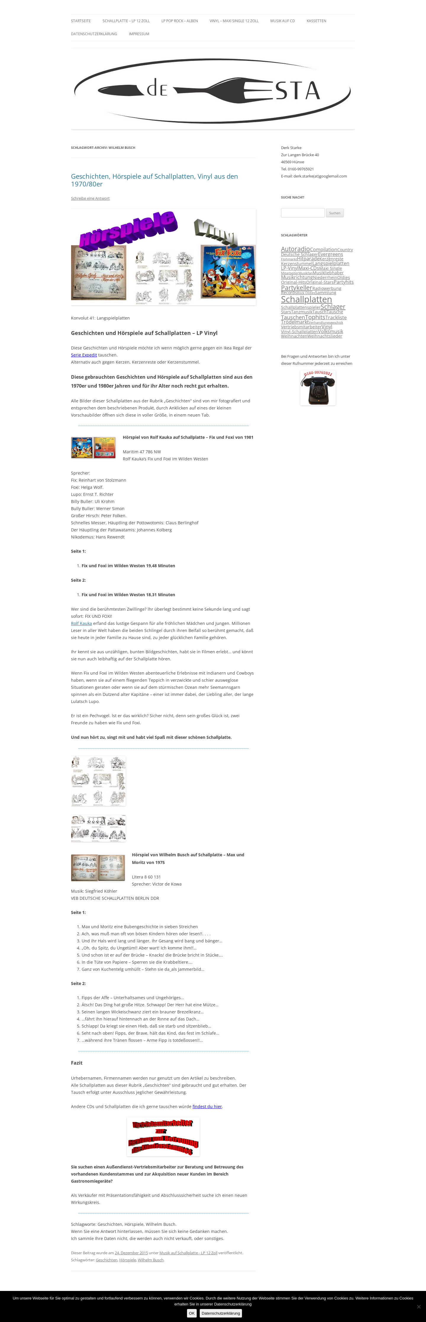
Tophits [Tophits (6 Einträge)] (315, 317)
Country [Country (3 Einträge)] (345, 249)
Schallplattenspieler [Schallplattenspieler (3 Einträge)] (301, 307)
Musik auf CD (282, 20)
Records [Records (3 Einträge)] (289, 292)
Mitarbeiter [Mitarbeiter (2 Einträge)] (289, 273)
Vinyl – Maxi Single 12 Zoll (234, 20)
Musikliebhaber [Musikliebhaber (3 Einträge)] (328, 272)
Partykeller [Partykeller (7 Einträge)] (296, 287)
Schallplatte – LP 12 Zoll (126, 20)
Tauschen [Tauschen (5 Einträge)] (293, 317)
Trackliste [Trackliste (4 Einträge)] (336, 317)
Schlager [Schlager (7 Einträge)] (333, 306)
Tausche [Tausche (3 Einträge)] (335, 312)
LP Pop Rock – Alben (180, 20)
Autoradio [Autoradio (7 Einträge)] (295, 249)
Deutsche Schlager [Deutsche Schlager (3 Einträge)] (299, 254)
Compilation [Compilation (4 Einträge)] (323, 249)
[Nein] (419, 1307)
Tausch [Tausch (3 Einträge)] (319, 312)
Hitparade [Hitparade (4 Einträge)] (308, 258)
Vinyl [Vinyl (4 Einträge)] (327, 326)
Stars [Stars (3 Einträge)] (286, 312)
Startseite (81, 20)
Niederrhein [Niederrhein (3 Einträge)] (325, 277)
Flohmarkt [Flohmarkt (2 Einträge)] (289, 259)
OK (192, 1313)
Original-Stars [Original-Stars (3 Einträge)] (320, 282)
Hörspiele (127, 1260)
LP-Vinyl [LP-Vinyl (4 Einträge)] (289, 268)
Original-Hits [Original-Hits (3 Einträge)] (293, 282)
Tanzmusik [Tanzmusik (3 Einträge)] (301, 312)
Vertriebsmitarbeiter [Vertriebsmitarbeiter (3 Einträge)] (301, 327)
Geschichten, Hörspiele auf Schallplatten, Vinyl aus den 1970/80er (154, 180)
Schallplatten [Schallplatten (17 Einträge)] (306, 299)
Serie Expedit (84, 355)
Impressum (139, 33)
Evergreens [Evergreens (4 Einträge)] (330, 254)
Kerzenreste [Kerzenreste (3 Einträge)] (331, 259)
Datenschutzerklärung (94, 33)
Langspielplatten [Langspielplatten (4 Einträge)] (330, 263)
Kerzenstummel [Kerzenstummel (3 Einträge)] (296, 263)
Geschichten (106, 1260)
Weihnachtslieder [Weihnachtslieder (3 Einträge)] (324, 336)
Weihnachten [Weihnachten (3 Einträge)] (294, 336)
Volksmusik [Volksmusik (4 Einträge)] (330, 331)
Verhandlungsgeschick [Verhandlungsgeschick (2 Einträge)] (326, 322)
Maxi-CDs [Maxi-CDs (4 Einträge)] (308, 268)
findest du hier (207, 1106)
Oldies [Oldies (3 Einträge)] (343, 277)
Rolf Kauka (81, 623)
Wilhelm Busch (151, 1260)
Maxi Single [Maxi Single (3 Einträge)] (330, 268)
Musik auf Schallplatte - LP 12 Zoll (188, 1252)
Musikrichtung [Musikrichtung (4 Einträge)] (297, 277)
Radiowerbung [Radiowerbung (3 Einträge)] (326, 288)
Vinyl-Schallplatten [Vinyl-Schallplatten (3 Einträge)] (299, 331)
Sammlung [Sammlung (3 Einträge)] (325, 292)
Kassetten (316, 20)
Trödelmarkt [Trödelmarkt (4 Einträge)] (295, 322)
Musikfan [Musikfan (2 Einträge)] (305, 273)
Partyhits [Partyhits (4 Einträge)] (344, 282)
